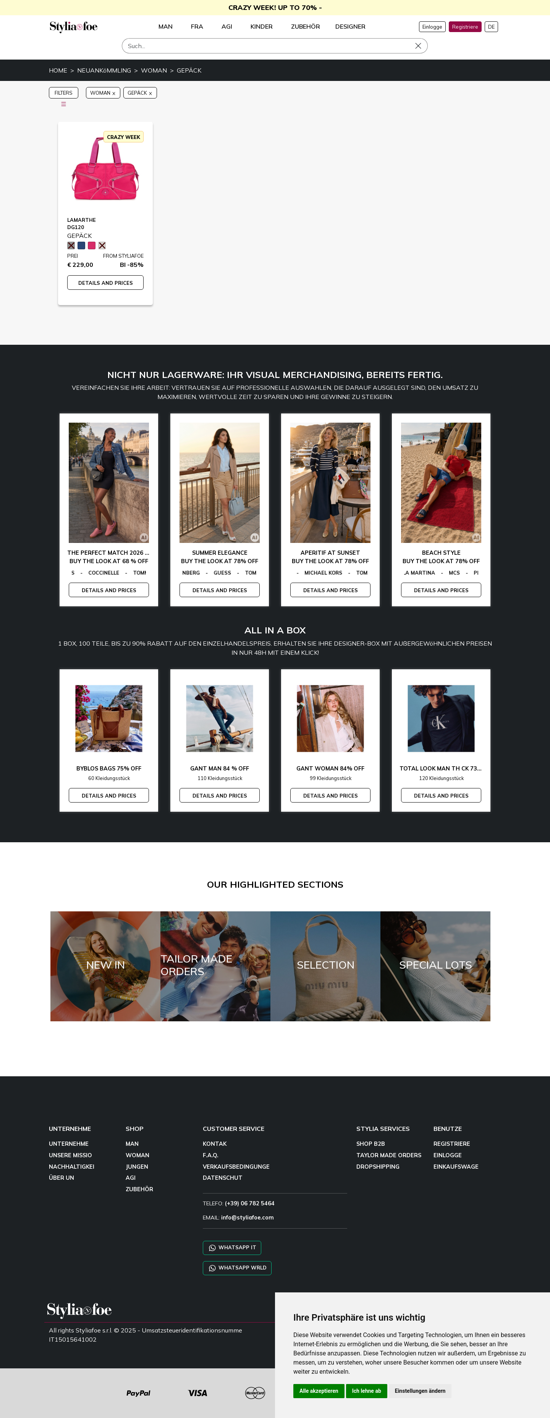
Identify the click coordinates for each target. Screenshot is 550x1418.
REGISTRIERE (452, 1143)
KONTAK (214, 1143)
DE (491, 27)
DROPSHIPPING (378, 1166)
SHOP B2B (370, 1143)
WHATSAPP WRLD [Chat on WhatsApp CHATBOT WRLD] (237, 1268)
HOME (58, 70)
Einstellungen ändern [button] (420, 1391)
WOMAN (154, 70)
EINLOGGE (448, 1155)
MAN (132, 1143)
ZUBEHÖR (139, 1189)
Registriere (465, 27)
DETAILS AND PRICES (105, 283)
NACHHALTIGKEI (71, 1166)
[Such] (275, 45)
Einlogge (432, 27)
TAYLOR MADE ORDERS (388, 1155)
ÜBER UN (61, 1177)
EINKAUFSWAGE (456, 1166)
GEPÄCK (189, 70)
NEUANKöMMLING (104, 70)
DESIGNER (350, 26)
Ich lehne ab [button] (366, 1391)
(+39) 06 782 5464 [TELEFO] (250, 1203)
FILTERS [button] (64, 94)
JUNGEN (137, 1166)
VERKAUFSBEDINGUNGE (236, 1166)
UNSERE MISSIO (70, 1155)
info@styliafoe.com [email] (247, 1217)
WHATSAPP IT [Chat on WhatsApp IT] (232, 1248)
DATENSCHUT (223, 1177)
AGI (131, 1177)
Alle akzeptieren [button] (318, 1391)
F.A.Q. (210, 1155)
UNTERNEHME (69, 1143)
